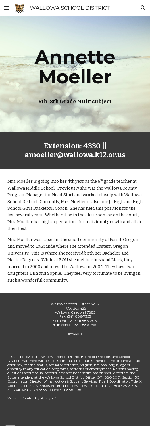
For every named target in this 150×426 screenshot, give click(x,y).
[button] (7, 8)
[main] (75, 66)
